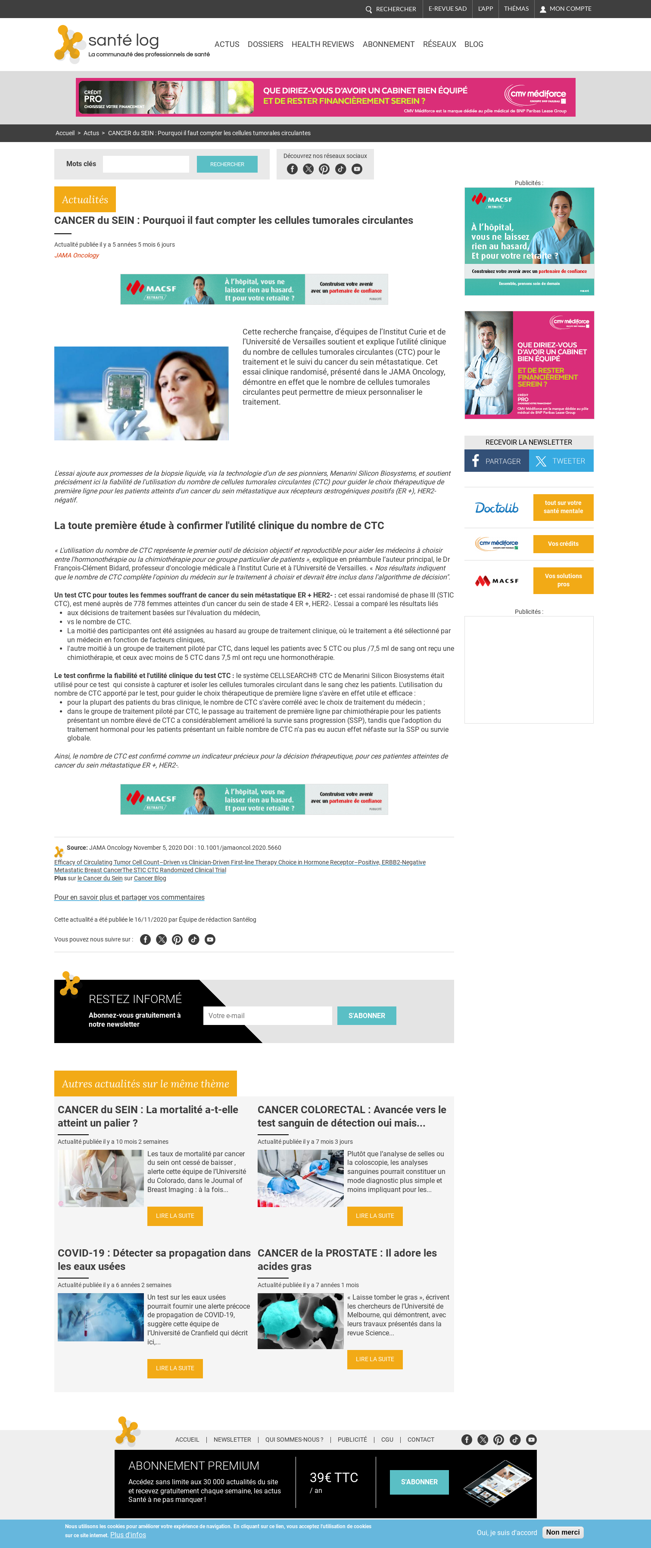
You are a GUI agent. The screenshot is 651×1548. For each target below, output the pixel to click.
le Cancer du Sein (100, 878)
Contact (421, 1440)
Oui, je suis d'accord (507, 1533)
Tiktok (343, 168)
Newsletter (232, 1440)
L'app (485, 8)
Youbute (359, 168)
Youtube (210, 938)
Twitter (310, 168)
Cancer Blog (150, 878)
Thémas (516, 8)
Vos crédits (563, 544)
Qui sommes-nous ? (294, 1440)
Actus (227, 44)
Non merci (563, 1532)
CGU (387, 1440)
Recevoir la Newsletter (529, 442)
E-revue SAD (448, 8)
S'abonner (367, 1016)
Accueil (65, 133)
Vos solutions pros (563, 580)
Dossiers (265, 44)
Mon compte (571, 8)
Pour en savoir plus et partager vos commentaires (129, 897)
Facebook (295, 168)
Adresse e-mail (227, 1002)
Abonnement (389, 44)
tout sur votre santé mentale (563, 507)
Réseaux (439, 44)
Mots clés (81, 164)
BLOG (473, 44)
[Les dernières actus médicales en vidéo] (529, 721)
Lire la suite (175, 1216)
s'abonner (419, 1482)
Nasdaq (521, 38)
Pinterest (326, 168)
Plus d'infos (128, 1535)
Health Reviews (323, 44)
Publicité (352, 1440)
